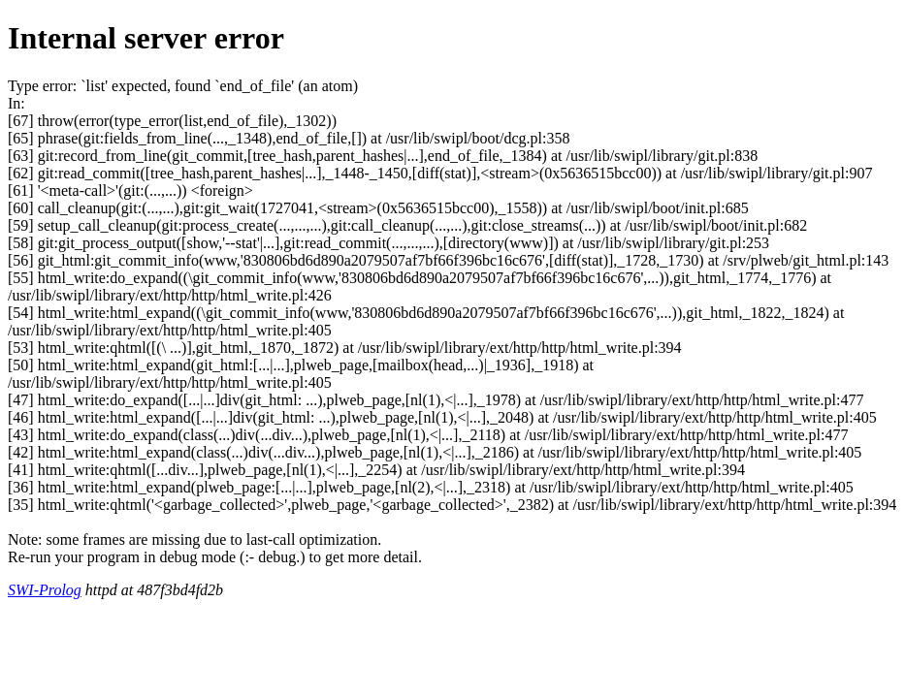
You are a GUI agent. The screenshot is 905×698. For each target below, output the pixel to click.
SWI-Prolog (44, 590)
